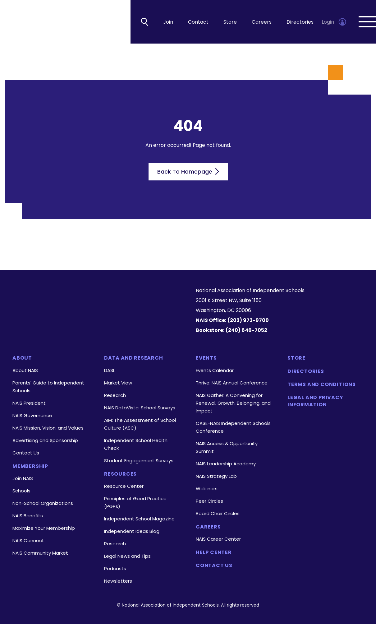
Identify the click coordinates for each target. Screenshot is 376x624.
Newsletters (118, 581)
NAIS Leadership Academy (226, 463)
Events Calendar (215, 370)
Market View (118, 383)
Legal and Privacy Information (315, 401)
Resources (120, 474)
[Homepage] (96, 296)
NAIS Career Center (218, 539)
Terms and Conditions (321, 384)
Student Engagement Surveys (138, 460)
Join (168, 22)
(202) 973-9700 (248, 320)
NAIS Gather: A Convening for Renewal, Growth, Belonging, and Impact (233, 403)
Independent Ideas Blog (131, 531)
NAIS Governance (32, 415)
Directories (300, 22)
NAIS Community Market (40, 553)
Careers (262, 22)
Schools (21, 490)
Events (206, 358)
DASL (109, 370)
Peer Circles (209, 501)
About (22, 358)
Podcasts (115, 568)
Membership (30, 466)
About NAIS (25, 370)
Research (115, 395)
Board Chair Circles (218, 513)
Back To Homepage (188, 171)
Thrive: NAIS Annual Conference (232, 383)
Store (230, 22)
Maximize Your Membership (43, 528)
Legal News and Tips (127, 556)
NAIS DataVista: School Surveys (139, 407)
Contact (198, 22)
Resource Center (124, 486)
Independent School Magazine (139, 518)
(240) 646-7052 (246, 330)
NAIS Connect (28, 540)
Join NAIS (22, 478)
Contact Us (25, 452)
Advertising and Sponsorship (45, 440)
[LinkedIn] (86, 320)
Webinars (207, 488)
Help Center (214, 552)
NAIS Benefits (27, 515)
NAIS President (29, 403)
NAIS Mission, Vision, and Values (48, 428)
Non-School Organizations (42, 503)
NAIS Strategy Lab (216, 476)
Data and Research (133, 358)
